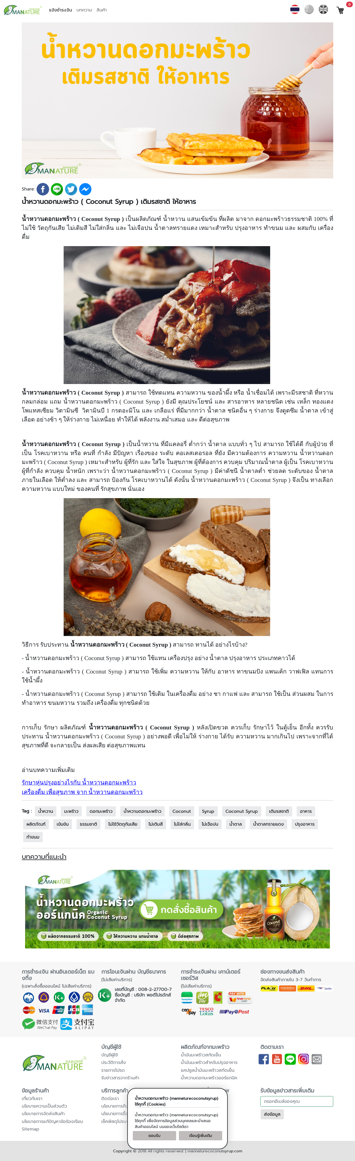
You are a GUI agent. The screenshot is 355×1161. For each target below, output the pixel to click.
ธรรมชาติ (88, 824)
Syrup (208, 811)
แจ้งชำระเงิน (60, 10)
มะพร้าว (71, 811)
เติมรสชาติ (279, 811)
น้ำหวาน (45, 811)
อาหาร (306, 811)
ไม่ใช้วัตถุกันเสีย (122, 824)
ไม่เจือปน (210, 824)
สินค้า (102, 10)
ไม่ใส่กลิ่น (182, 824)
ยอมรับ (154, 1136)
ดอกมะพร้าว (101, 811)
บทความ (84, 10)
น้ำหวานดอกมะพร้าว (142, 811)
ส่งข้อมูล (272, 1114)
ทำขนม (33, 837)
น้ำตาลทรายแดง (268, 824)
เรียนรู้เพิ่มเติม (200, 1136)
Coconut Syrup (242, 811)
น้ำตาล (235, 824)
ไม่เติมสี (155, 824)
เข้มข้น (63, 824)
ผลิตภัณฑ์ (36, 824)
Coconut (181, 811)
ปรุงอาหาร (305, 824)
